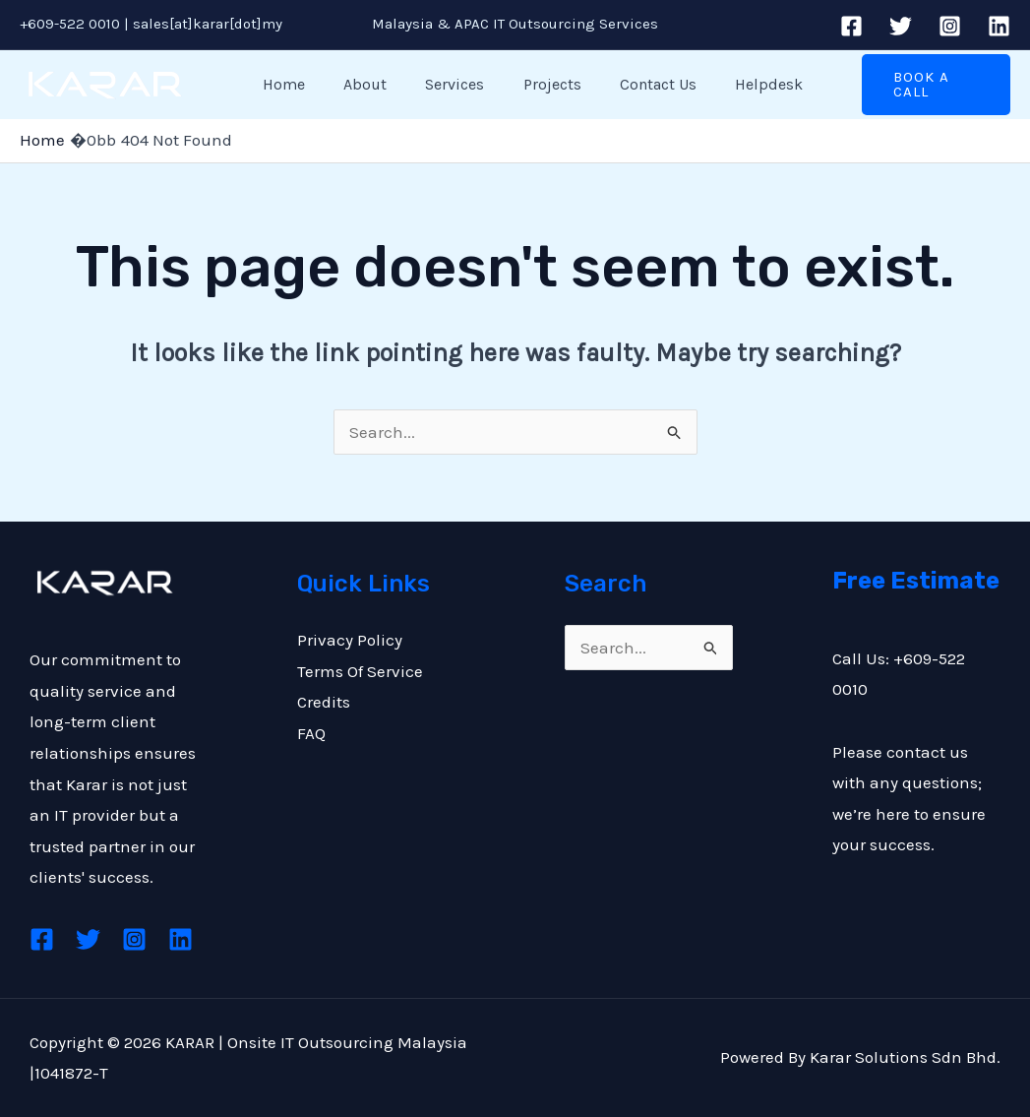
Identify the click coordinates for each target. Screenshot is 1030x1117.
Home (284, 84)
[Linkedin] (999, 26)
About (358, 84)
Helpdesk (733, 84)
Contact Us (629, 84)
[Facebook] (851, 26)
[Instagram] (950, 26)
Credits (323, 702)
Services (440, 84)
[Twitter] (900, 26)
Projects (531, 84)
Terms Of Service (360, 671)
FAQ (311, 733)
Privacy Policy (349, 640)
